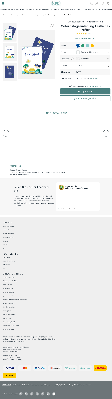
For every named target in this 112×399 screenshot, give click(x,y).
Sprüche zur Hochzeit (9, 296)
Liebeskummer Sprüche (10, 281)
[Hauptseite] (56, 3)
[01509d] (78, 46)
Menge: (64, 65)
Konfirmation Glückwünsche (11, 325)
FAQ (4, 248)
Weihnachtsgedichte (9, 303)
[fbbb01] (92, 46)
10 (78, 208)
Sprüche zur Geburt (8, 329)
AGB (4, 268)
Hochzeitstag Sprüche (9, 322)
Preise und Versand (8, 226)
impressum (6, 385)
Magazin (5, 241)
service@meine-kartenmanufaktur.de (16, 347)
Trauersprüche (7, 318)
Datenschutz (6, 265)
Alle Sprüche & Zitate (9, 277)
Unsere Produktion (8, 237)
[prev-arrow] (6, 139)
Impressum (6, 257)
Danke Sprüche (7, 284)
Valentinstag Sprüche (9, 307)
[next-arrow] (106, 139)
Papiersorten (6, 230)
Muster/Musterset (8, 233)
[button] (51, 25)
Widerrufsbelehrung (9, 261)
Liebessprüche (7, 311)
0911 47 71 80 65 (14, 356)
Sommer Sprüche (8, 288)
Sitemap (5, 245)
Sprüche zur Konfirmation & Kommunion (15, 299)
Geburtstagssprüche (9, 314)
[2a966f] (83, 46)
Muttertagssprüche (8, 292)
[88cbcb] (87, 46)
